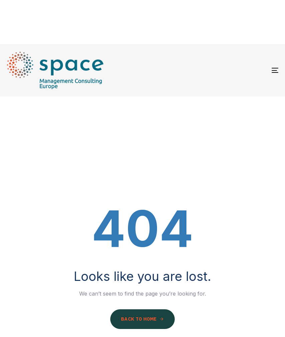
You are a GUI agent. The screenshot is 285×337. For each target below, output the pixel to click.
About (126, 22)
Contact (257, 22)
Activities (212, 22)
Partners (167, 22)
